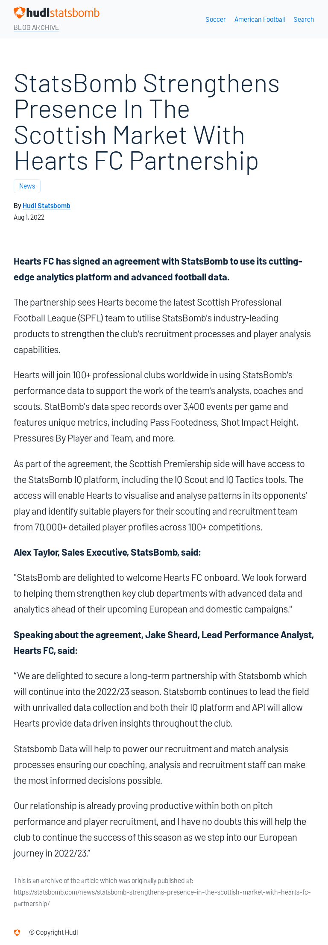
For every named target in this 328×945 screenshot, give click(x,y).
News (27, 186)
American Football (259, 19)
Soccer (215, 19)
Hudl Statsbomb (46, 206)
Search (303, 19)
